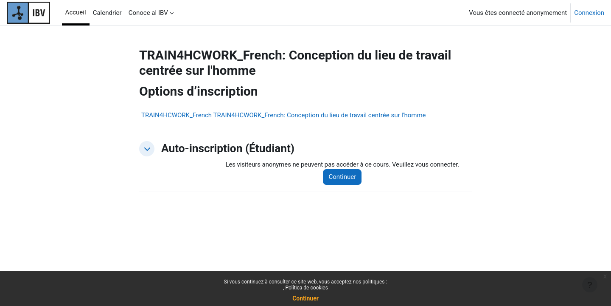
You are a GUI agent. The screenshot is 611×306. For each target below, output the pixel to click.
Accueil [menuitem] (75, 12)
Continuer (305, 298)
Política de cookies (306, 288)
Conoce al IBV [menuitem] (148, 13)
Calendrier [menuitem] (107, 13)
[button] (146, 148)
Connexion (589, 13)
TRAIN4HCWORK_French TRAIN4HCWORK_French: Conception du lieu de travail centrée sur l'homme (283, 115)
